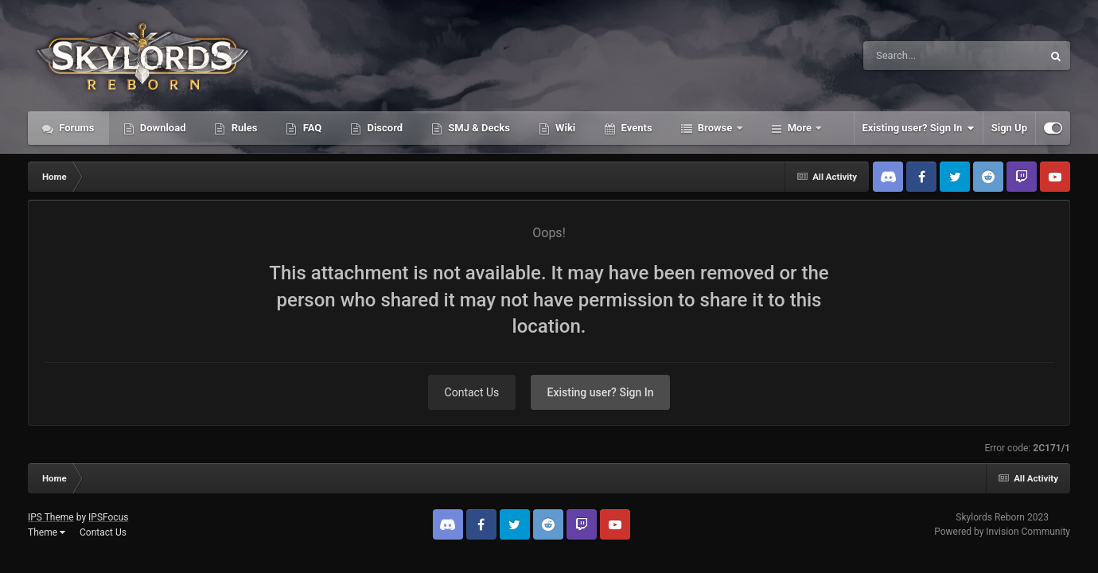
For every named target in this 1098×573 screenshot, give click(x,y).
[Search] (912, 55)
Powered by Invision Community (1002, 531)
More (800, 128)
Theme (46, 532)
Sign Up (1009, 128)
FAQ (310, 128)
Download (162, 128)
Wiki (564, 128)
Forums (75, 128)
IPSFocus (108, 517)
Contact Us (472, 392)
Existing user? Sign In (918, 128)
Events (635, 128)
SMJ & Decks (478, 128)
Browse (715, 128)
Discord (383, 128)
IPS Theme (51, 517)
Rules (242, 128)
